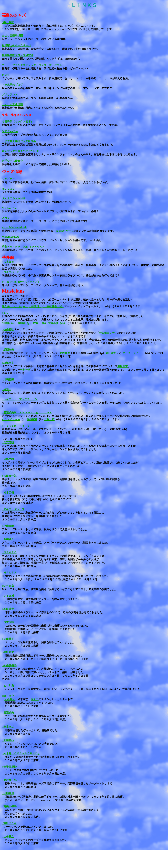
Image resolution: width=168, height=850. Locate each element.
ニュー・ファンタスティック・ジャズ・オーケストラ (33, 65)
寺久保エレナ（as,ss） (15, 306)
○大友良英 (8, 261)
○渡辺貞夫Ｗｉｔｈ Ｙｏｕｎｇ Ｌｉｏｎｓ (27, 412)
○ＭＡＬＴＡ (9, 572)
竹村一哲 (25, 369)
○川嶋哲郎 (8, 379)
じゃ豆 (6, 75)
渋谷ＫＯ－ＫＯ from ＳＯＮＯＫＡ (23, 246)
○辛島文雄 (8, 459)
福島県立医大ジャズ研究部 (17, 55)
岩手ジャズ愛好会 (12, 160)
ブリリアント (10, 94)
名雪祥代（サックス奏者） (17, 121)
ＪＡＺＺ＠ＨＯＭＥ (13, 198)
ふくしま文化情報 (12, 104)
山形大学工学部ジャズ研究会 (19, 141)
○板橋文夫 (8, 362)
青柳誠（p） (25, 323)
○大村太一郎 (9, 780)
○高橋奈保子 (9, 806)
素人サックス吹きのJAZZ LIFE (20, 151)
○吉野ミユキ (9, 823)
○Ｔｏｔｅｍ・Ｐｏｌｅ (16, 425)
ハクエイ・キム (11, 419)
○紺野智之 (8, 652)
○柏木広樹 (8, 492)
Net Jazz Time (10, 208)
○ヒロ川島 (8, 685)
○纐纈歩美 (8, 349)
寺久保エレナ (107, 333)
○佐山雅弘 (8, 329)
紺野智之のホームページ (16, 45)
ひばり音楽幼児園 (12, 35)
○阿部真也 (8, 793)
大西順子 (9, 699)
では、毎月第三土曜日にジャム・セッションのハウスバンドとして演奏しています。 (64, 29)
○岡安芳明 (8, 442)
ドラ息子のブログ (12, 84)
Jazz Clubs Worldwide (14, 227)
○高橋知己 (8, 740)
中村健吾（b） (55, 306)
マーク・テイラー (133, 353)
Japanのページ (64, 231)
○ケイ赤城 (8, 595)
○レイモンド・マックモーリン (20, 399)
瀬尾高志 (122, 366)
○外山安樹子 (9, 665)
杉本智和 (32, 419)
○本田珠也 (8, 609)
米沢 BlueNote (10, 131)
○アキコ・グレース (13, 509)
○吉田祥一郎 (9, 475)
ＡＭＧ (6, 217)
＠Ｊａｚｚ (8, 188)
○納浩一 (6, 389)
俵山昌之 (110, 353)
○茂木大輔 (8, 622)
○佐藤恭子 (8, 639)
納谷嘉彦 (65, 353)
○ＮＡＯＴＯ (9, 552)
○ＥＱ (5, 312)
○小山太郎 (8, 526)
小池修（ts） (9, 323)
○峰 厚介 (8, 695)
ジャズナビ (8, 178)
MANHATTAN (10, 237)
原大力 (35, 699)
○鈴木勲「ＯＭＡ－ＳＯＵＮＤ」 (21, 753)
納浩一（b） (40, 323)
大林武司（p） (37, 306)
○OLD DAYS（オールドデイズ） (21, 281)
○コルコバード (10, 272)
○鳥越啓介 (8, 539)
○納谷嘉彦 (8, 585)
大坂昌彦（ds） (57, 323)
